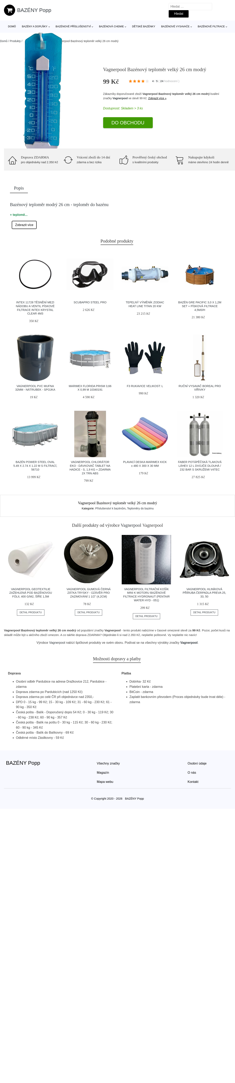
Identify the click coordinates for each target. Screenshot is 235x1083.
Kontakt (193, 781)
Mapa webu (105, 781)
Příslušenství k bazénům (110, 508)
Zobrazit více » (157, 98)
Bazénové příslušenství (73, 26)
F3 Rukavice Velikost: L (145, 386)
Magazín (103, 772)
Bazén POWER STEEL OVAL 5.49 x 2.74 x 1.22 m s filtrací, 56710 (35, 465)
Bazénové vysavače (175, 26)
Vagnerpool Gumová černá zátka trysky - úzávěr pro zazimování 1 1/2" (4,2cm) (89, 593)
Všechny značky (108, 763)
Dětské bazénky (143, 26)
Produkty (15, 41)
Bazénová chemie (111, 26)
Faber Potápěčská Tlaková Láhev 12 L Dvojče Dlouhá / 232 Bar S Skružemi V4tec (200, 465)
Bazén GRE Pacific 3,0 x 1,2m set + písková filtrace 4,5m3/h (199, 306)
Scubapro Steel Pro (90, 302)
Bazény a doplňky (34, 26)
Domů (12, 26)
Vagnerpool (120, 98)
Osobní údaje (197, 763)
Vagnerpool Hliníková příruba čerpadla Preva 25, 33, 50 (204, 593)
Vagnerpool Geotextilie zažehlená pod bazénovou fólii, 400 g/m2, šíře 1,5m (30, 593)
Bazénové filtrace (211, 26)
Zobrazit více (24, 225)
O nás (192, 772)
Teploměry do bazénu (140, 508)
